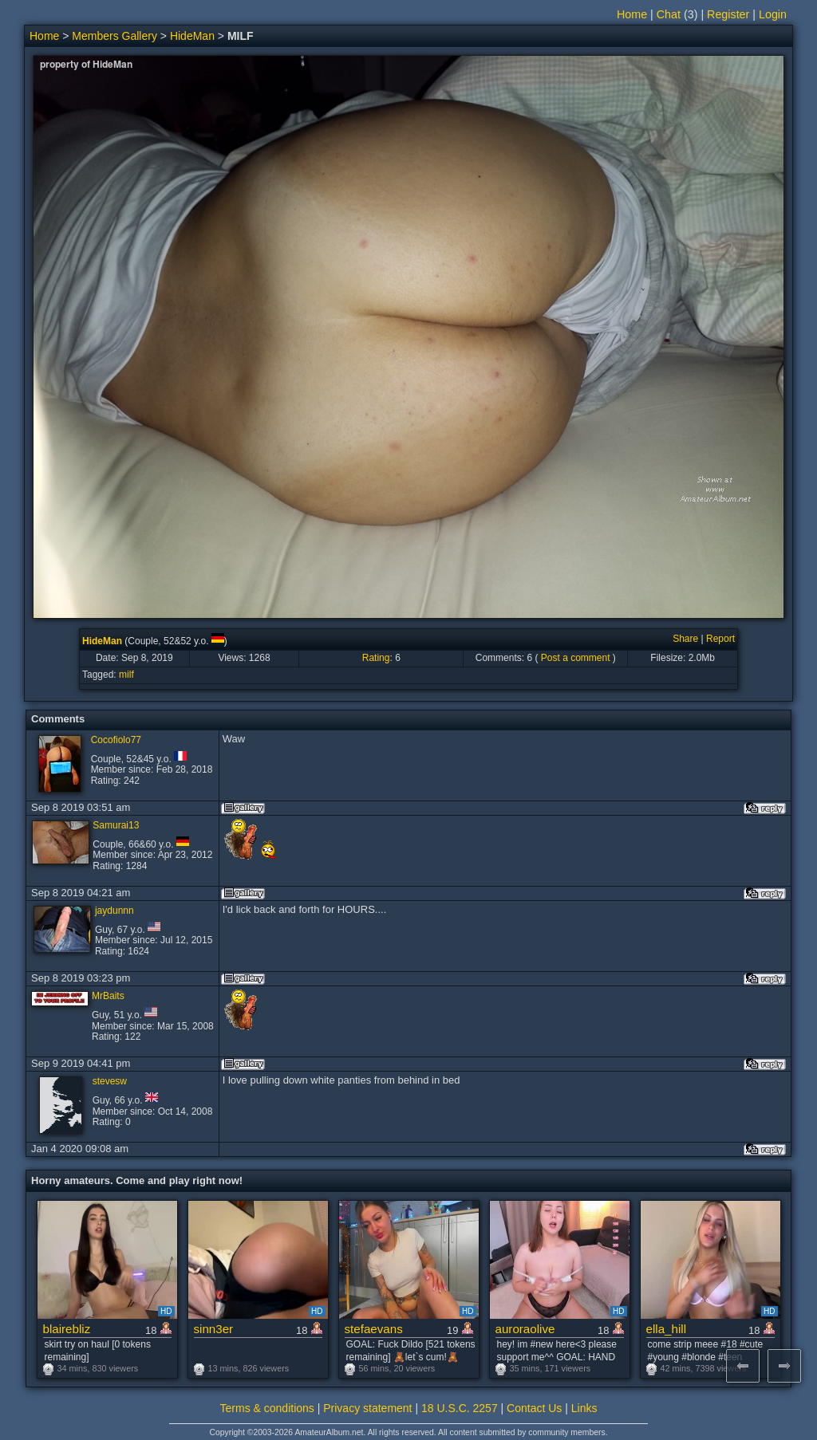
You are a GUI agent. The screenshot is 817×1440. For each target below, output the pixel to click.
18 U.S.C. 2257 (459, 1408)
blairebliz (67, 1329)
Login (773, 14)
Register (728, 14)
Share (685, 638)
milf (126, 674)
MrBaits (108, 995)
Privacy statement (367, 1408)
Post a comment (575, 657)
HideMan (192, 36)
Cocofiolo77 (116, 740)
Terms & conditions (267, 1408)
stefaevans (374, 1329)
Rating (376, 657)
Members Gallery (114, 36)
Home (632, 14)
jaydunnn (114, 910)
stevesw (110, 1081)
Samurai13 (116, 825)
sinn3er (214, 1329)
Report (720, 638)
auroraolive (525, 1329)
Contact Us (534, 1408)
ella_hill (666, 1329)
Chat (669, 14)
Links (584, 1408)
